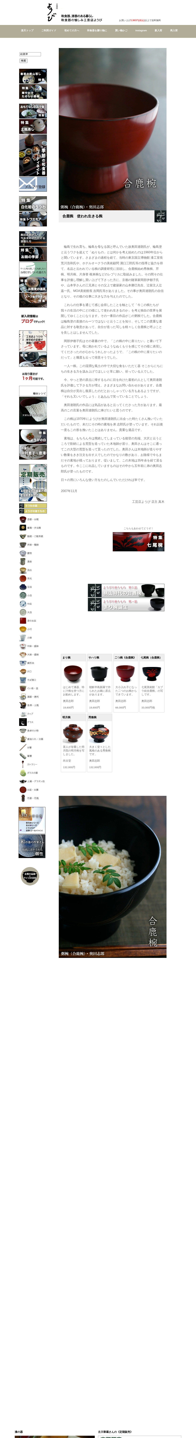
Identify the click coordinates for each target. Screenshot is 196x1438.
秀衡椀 (92, 717)
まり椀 (66, 657)
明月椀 (66, 717)
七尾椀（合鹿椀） (151, 657)
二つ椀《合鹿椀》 (125, 657)
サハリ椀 (93, 657)
